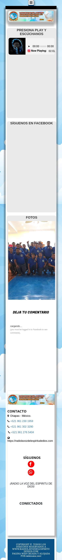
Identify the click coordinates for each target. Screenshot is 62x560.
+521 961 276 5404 (22, 432)
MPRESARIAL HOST (34, 556)
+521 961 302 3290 (21, 426)
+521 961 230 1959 (21, 421)
